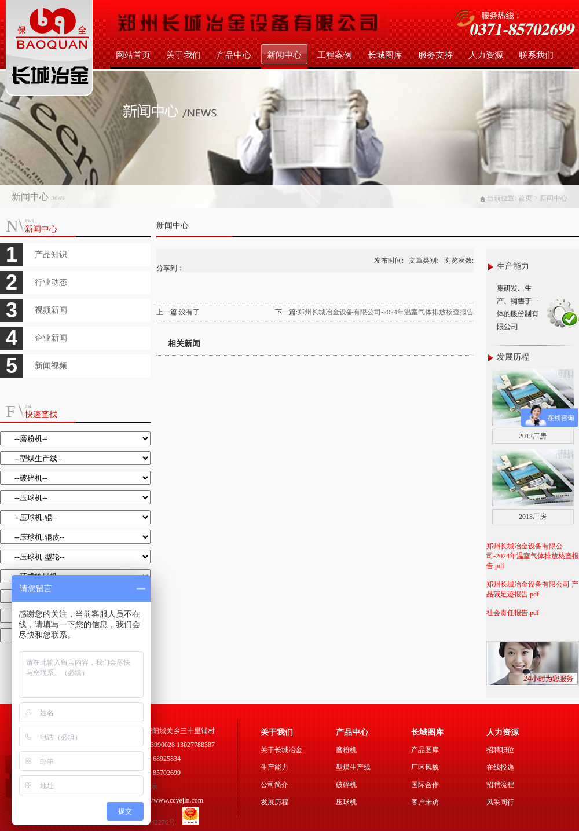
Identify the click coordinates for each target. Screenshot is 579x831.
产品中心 (234, 55)
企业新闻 (51, 338)
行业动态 (51, 282)
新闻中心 (284, 55)
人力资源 (485, 55)
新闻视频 (51, 365)
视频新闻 (51, 310)
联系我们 (536, 55)
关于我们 (183, 55)
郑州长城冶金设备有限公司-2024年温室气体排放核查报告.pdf (532, 556)
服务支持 (435, 55)
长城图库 (385, 55)
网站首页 (133, 55)
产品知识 (51, 254)
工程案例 (334, 55)
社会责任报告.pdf (512, 613)
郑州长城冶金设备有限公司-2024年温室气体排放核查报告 (386, 312)
